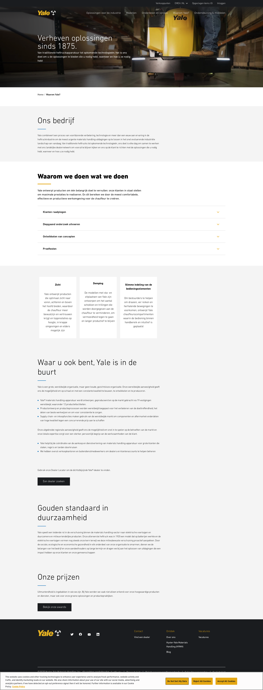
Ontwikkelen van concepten (59, 236)
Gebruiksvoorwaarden (196, 672)
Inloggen (221, 3)
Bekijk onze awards (54, 607)
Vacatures (204, 637)
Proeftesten (50, 248)
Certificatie (116, 672)
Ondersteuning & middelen (209, 12)
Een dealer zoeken (54, 481)
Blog (168, 652)
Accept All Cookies (226, 683)
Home (40, 94)
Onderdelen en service (155, 12)
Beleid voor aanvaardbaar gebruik (162, 672)
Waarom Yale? (181, 12)
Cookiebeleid (219, 672)
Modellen (131, 12)
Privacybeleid (133, 672)
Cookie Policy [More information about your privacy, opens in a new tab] (18, 688)
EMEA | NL (181, 3)
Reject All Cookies (202, 683)
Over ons (170, 637)
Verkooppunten (163, 3)
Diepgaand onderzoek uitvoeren (61, 224)
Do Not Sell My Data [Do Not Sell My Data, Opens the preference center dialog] (177, 683)
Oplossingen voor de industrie (103, 12)
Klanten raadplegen (54, 212)
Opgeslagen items (202, 3)
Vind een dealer (142, 637)
